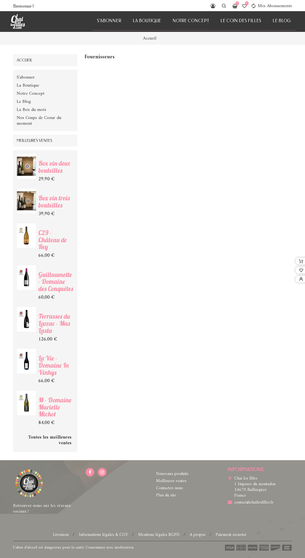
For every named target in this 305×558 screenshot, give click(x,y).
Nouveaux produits (172, 474)
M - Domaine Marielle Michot (54, 407)
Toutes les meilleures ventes (49, 440)
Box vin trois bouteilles (54, 201)
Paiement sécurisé (231, 534)
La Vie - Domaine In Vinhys (53, 365)
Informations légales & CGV (104, 534)
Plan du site (166, 495)
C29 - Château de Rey (52, 240)
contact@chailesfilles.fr (254, 502)
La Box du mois (31, 110)
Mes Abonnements (271, 6)
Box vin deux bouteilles (54, 166)
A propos (198, 534)
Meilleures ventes (171, 481)
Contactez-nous (169, 488)
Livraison (61, 534)
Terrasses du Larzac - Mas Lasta (54, 323)
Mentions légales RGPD (159, 534)
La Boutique (147, 20)
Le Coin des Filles (240, 20)
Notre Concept (191, 20)
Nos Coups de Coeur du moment (39, 121)
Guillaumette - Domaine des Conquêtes (55, 282)
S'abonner (109, 20)
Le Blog (281, 20)
